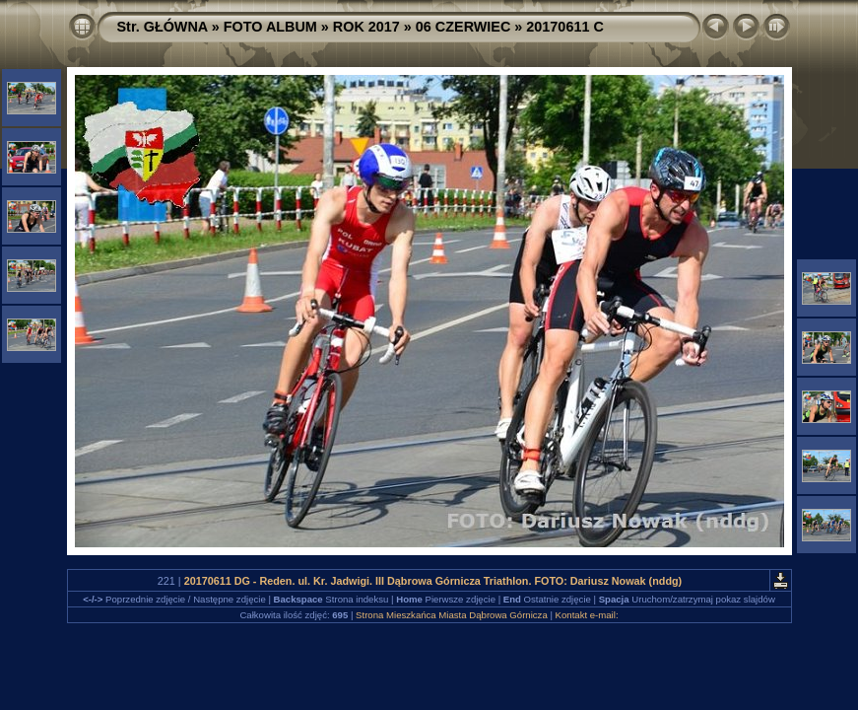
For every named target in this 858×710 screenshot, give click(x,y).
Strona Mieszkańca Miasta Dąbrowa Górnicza (452, 614)
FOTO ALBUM (270, 27)
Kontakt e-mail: (587, 614)
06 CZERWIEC (463, 27)
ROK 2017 (366, 27)
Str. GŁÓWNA (162, 27)
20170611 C (564, 27)
